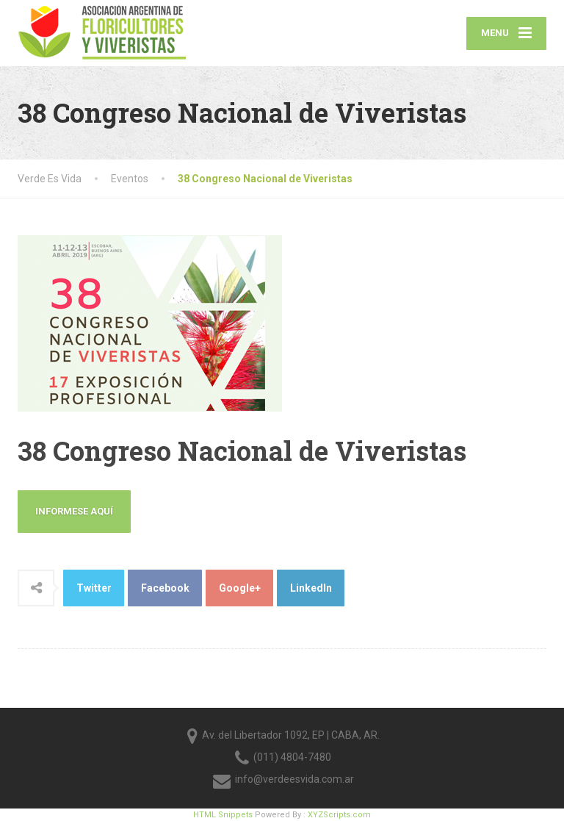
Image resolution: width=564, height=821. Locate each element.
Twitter (94, 588)
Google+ (240, 588)
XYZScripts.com (339, 815)
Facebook (165, 588)
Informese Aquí (74, 511)
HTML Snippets (223, 815)
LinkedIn (311, 588)
